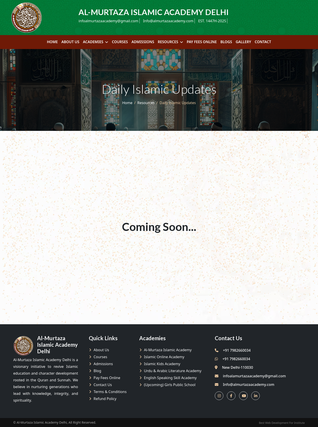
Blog (97, 370)
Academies (93, 41)
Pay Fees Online (202, 41)
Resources (168, 41)
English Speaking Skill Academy (170, 377)
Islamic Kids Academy (162, 363)
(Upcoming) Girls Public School (169, 384)
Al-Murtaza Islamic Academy (168, 349)
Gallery (243, 41)
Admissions (143, 41)
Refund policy (105, 398)
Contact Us (103, 384)
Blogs (226, 41)
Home (52, 41)
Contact (263, 41)
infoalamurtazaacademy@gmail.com (254, 375)
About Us (70, 41)
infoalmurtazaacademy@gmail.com (108, 20)
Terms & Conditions (110, 391)
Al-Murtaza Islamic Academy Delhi (42, 422)
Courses (120, 41)
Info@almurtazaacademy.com (168, 20)
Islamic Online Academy (164, 356)
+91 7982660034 (233, 350)
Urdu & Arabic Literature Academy (173, 370)
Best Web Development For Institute (282, 423)
